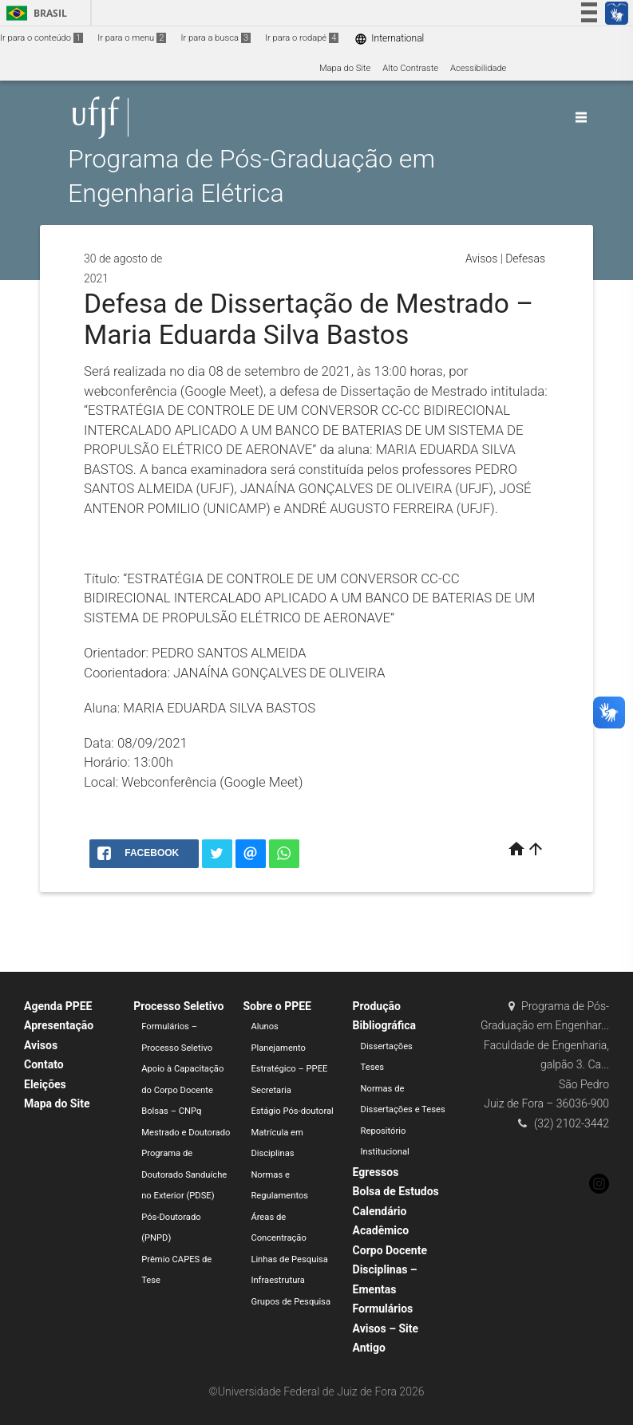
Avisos (481, 258)
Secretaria (271, 1090)
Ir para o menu (131, 38)
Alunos (265, 1026)
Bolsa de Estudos (396, 1191)
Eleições (45, 1084)
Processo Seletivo (178, 1006)
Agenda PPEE (58, 1006)
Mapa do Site (344, 68)
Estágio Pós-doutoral (292, 1111)
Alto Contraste (410, 68)
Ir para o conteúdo (41, 38)
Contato (44, 1064)
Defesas (525, 258)
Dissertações (387, 1046)
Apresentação (58, 1025)
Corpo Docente (390, 1250)
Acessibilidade (478, 68)
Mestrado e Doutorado (185, 1132)
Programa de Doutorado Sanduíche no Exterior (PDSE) (184, 1174)
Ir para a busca (215, 38)
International (389, 39)
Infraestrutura (278, 1280)
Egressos (376, 1172)
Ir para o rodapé (301, 38)
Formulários (383, 1308)
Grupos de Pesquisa (290, 1302)
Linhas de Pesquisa (289, 1259)
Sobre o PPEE (277, 1006)
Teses (373, 1067)
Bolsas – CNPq (171, 1111)
